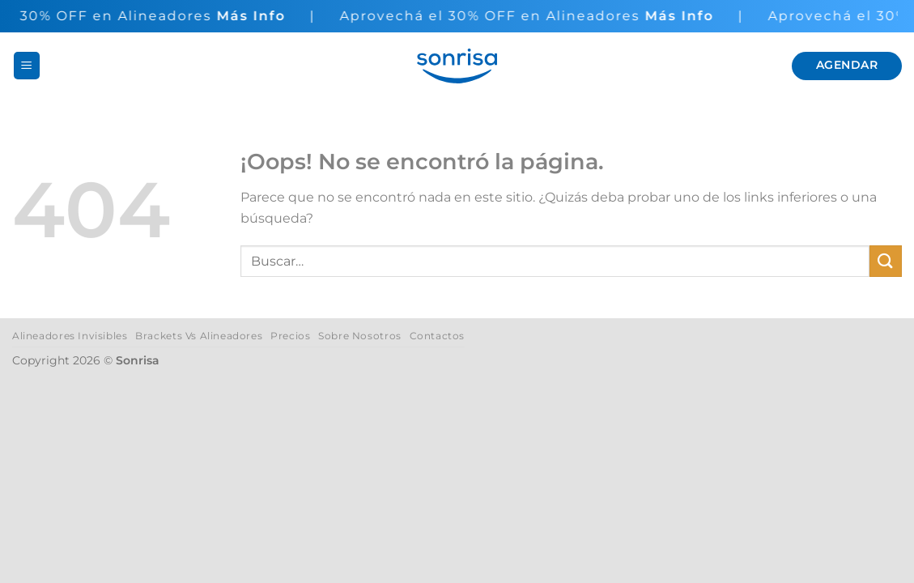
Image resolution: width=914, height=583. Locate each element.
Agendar (847, 64)
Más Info (250, 15)
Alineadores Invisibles (69, 336)
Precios (290, 336)
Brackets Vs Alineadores (198, 336)
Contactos (438, 336)
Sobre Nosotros (360, 336)
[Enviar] (885, 261)
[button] (27, 65)
